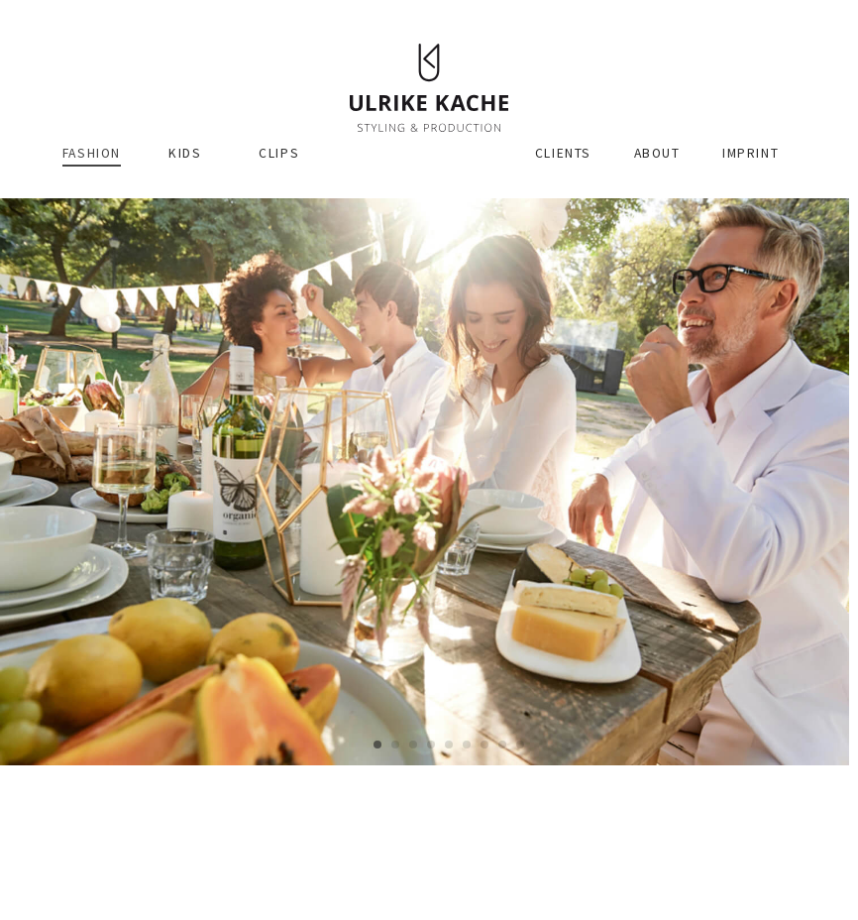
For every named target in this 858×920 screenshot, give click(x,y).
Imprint (750, 153)
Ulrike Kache (429, 87)
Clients (563, 153)
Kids (184, 153)
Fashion (91, 153)
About (657, 153)
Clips (279, 153)
